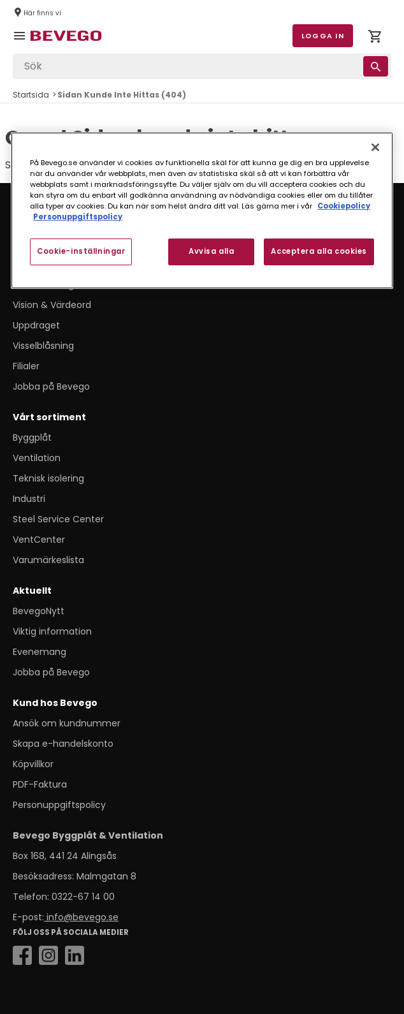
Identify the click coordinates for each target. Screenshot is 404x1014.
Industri (29, 498)
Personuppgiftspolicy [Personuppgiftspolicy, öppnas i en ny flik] (77, 217)
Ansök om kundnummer (66, 723)
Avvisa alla (211, 251)
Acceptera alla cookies (319, 251)
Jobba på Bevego (51, 386)
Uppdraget (36, 325)
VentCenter (39, 539)
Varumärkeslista (48, 560)
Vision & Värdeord (52, 304)
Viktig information (52, 631)
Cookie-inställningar (81, 251)
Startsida (31, 94)
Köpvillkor (33, 764)
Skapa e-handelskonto (63, 743)
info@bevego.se (81, 917)
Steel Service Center (58, 519)
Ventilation (37, 458)
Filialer (26, 366)
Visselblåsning (43, 345)
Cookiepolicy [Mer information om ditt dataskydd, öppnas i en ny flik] (343, 206)
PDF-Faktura (40, 784)
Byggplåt (32, 437)
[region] (202, 209)
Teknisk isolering (48, 478)
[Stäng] (375, 147)
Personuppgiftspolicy (59, 804)
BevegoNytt (38, 611)
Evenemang (39, 651)
